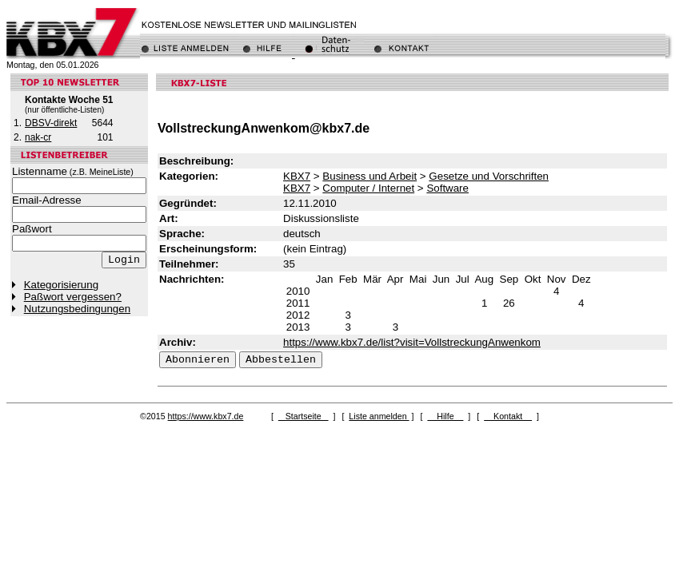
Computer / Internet (368, 188)
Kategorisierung (61, 285)
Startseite (303, 416)
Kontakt (508, 416)
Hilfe (445, 416)
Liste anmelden (379, 416)
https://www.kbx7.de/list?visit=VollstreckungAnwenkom (412, 342)
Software (447, 188)
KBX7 (296, 176)
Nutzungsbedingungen (77, 309)
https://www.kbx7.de (206, 416)
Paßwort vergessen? (73, 297)
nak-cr (38, 137)
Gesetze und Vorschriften (489, 176)
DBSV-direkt (51, 123)
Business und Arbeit (369, 176)
